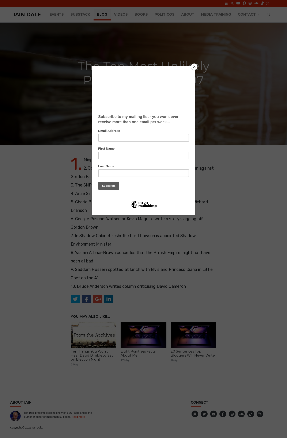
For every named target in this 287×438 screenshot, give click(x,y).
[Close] (194, 67)
